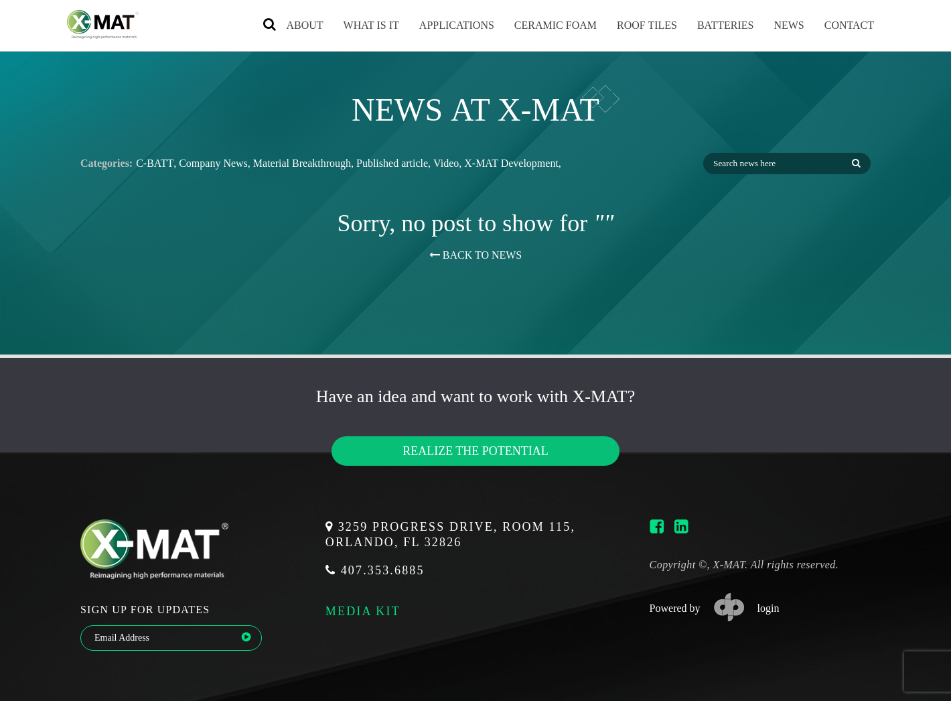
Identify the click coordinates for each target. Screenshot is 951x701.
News (776, 25)
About (291, 25)
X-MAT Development (511, 163)
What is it (358, 25)
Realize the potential (475, 451)
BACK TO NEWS (475, 255)
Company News (213, 163)
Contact (836, 25)
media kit (362, 610)
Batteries (712, 25)
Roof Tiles (634, 25)
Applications (444, 25)
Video (446, 163)
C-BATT (154, 163)
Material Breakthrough (302, 163)
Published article (392, 163)
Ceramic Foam (543, 25)
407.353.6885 (375, 570)
